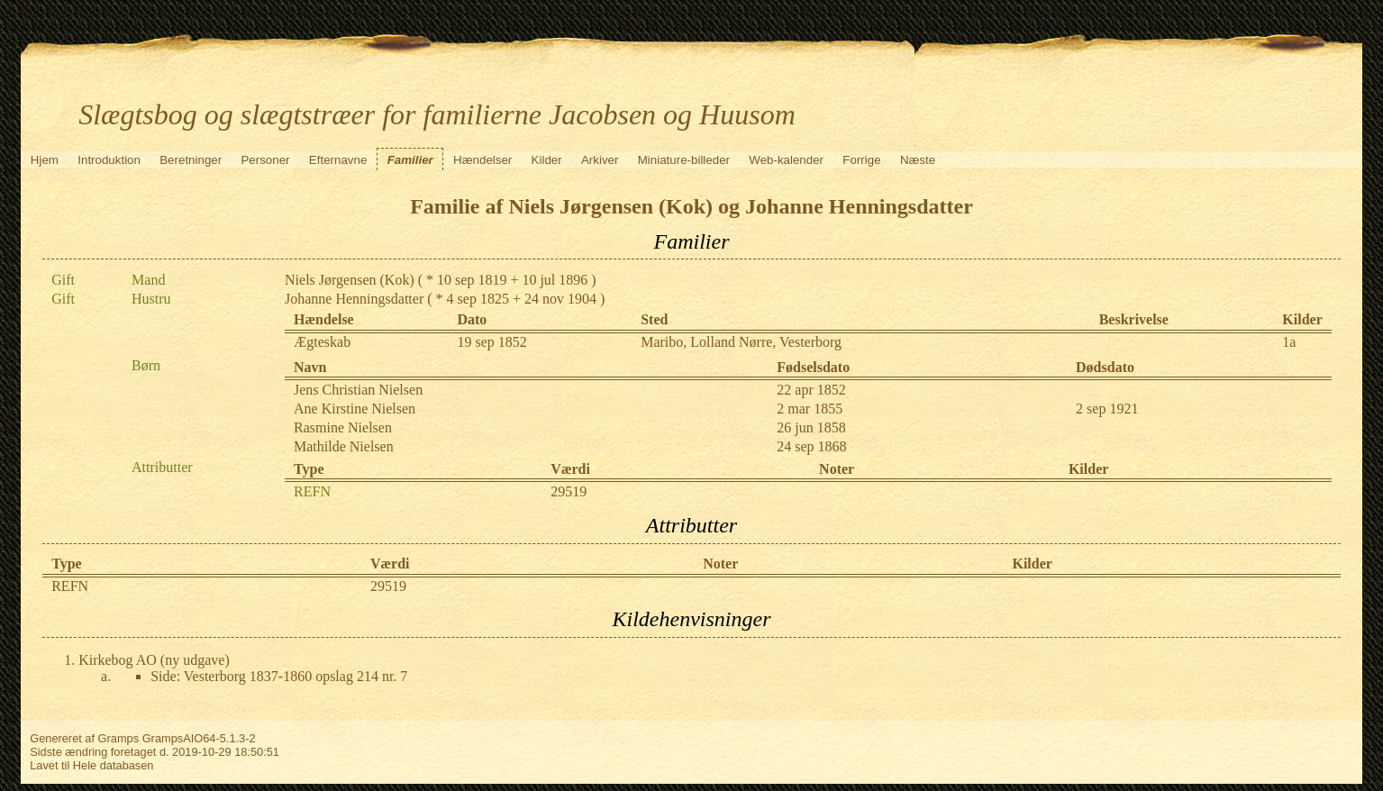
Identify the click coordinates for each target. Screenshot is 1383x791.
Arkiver (599, 160)
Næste (917, 160)
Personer (265, 160)
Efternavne (338, 160)
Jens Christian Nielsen (358, 389)
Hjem (45, 160)
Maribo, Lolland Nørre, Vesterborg (741, 342)
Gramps (119, 738)
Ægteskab (322, 342)
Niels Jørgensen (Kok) (349, 279)
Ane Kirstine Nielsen (354, 408)
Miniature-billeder (684, 160)
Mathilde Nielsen (344, 446)
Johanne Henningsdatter (354, 298)
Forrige (861, 160)
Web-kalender (786, 160)
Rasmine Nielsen (343, 427)
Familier (410, 160)
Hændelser (482, 160)
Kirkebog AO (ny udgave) (154, 660)
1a (1289, 342)
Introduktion (109, 160)
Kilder (547, 160)
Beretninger (190, 160)
